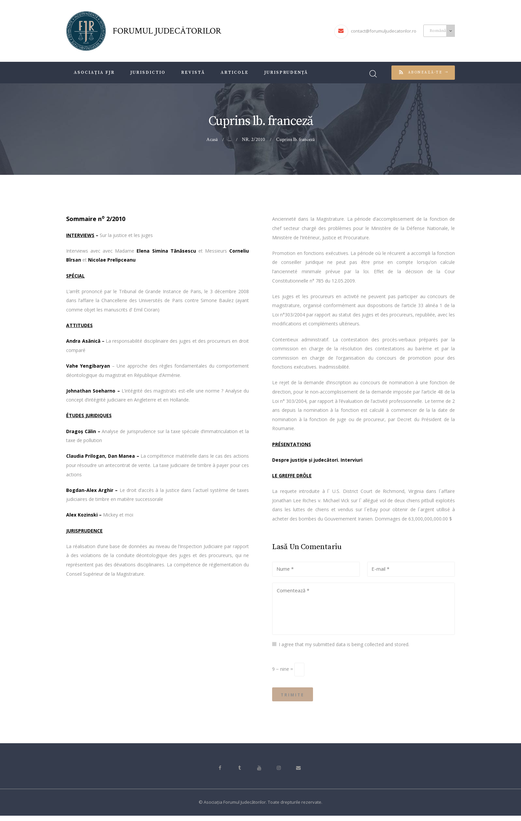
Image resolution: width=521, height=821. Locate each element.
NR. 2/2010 (253, 139)
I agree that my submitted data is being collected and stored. (344, 647)
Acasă (212, 139)
